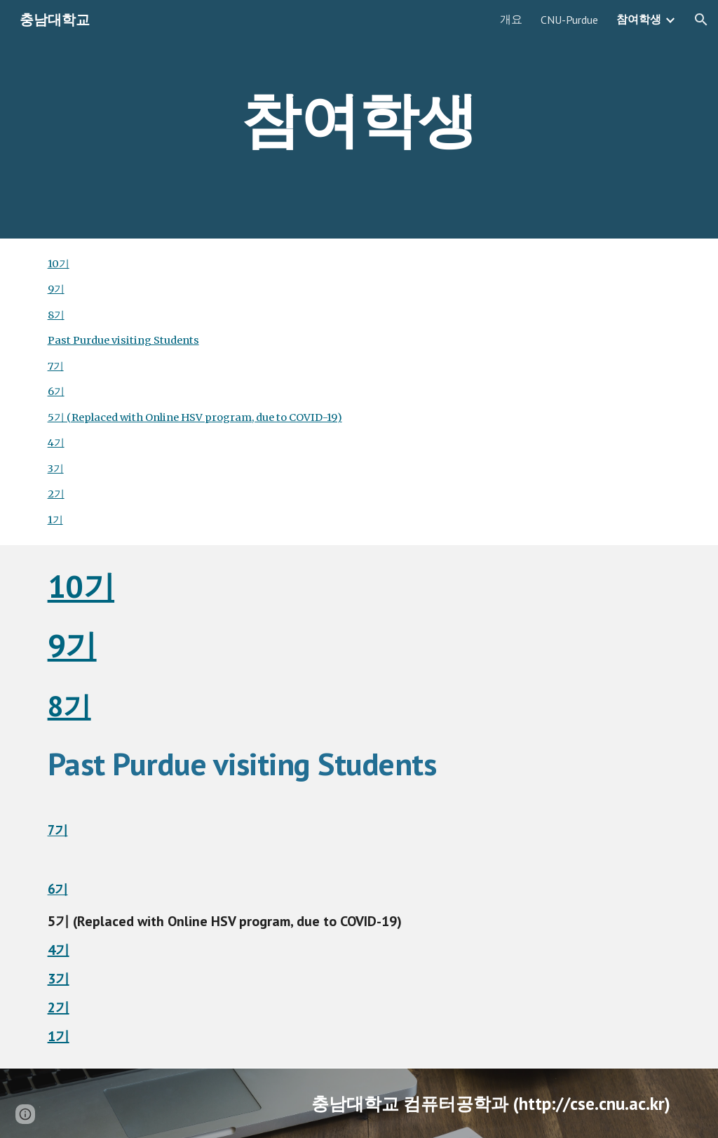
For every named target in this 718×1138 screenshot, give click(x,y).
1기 (55, 520)
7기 (56, 366)
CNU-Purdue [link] (569, 20)
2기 (56, 494)
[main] (359, 118)
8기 (56, 315)
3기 (56, 468)
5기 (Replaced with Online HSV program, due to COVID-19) (195, 417)
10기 (58, 263)
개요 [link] (511, 19)
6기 (56, 391)
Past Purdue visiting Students (123, 340)
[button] (701, 19)
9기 (56, 289)
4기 (56, 442)
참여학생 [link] (638, 19)
